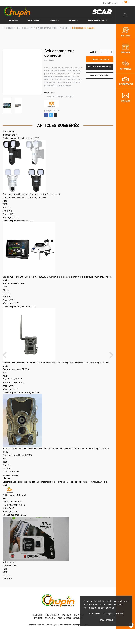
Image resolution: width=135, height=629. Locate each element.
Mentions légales (52, 625)
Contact (78, 618)
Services (79, 614)
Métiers (66, 614)
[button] (83, 28)
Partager (46, 115)
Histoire (37, 618)
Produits (13, 20)
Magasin (50, 618)
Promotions (34, 20)
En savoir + (94, 613)
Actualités (64, 618)
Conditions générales (36, 625)
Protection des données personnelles (74, 625)
